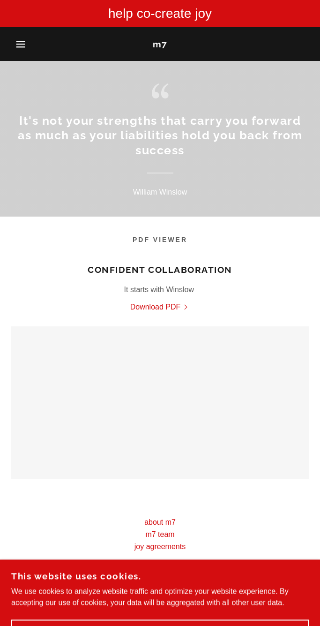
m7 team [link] (159, 534)
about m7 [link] (160, 522)
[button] (21, 44)
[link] (160, 44)
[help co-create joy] (160, 13)
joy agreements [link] (160, 547)
